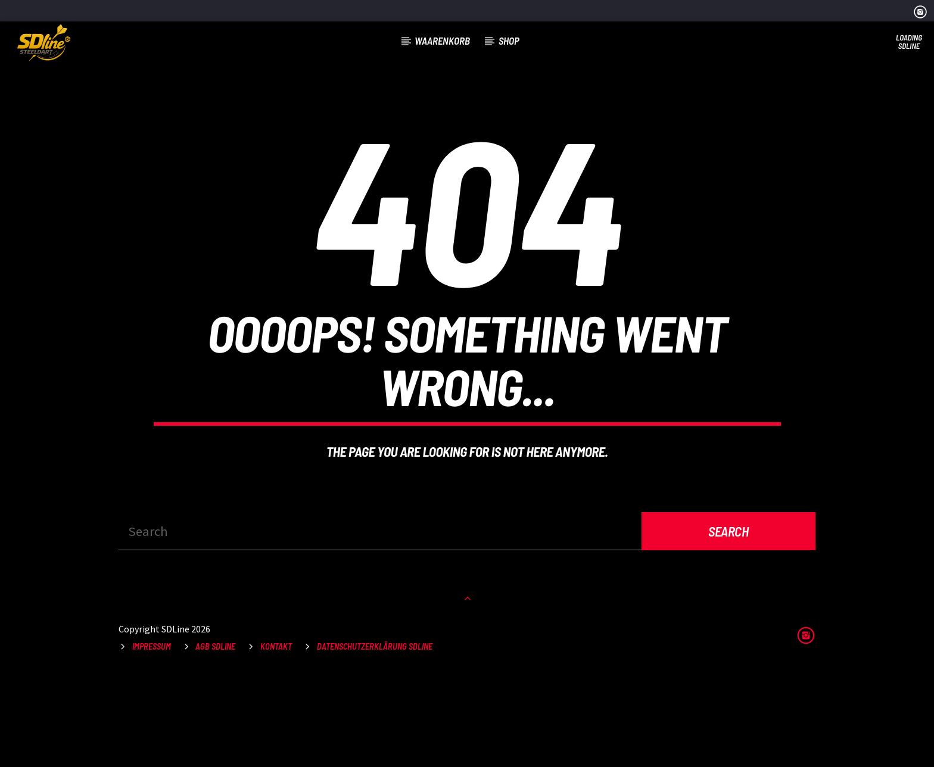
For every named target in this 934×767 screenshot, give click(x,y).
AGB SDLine (215, 737)
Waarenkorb (442, 40)
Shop (509, 40)
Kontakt (276, 737)
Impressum (151, 737)
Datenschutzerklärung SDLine (374, 737)
